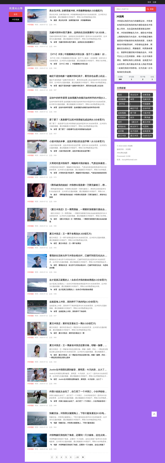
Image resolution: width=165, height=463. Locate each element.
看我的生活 (63, 265)
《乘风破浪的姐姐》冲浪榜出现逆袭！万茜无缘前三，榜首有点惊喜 (146, 117)
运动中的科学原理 (66, 107)
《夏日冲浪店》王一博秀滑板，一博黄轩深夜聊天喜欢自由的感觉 (134, 122)
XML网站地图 (122, 153)
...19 (77, 457)
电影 (56, 423)
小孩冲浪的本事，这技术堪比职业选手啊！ (75, 151)
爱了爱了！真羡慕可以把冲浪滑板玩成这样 (75, 129)
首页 (15, 14)
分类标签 (121, 88)
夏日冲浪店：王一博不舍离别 (70, 243)
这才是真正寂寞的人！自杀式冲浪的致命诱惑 (76, 289)
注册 (154, 2)
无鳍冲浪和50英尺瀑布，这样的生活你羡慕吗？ (77, 42)
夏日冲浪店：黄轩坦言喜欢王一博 (71, 333)
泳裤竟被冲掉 (74, 20)
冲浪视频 (15, 19)
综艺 (56, 219)
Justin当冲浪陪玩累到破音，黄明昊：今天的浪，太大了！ (81, 379)
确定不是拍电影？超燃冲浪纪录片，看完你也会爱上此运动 (81, 86)
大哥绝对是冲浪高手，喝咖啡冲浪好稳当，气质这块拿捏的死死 (83, 173)
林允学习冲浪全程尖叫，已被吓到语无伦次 (85, 265)
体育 (56, 42)
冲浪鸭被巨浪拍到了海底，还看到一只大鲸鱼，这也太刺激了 (82, 445)
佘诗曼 (52, 268)
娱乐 (56, 195)
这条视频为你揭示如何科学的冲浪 (87, 107)
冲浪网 (128, 149)
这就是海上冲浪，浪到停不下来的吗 (72, 311)
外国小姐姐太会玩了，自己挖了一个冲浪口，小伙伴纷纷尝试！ (83, 401)
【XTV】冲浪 (64, 64)
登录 (149, 2)
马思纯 (105, 265)
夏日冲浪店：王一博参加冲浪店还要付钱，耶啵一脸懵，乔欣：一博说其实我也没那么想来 (134, 136)
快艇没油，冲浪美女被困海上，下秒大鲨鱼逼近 (77, 423)
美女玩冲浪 (63, 20)
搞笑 (56, 20)
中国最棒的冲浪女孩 (80, 64)
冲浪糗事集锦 (85, 20)
